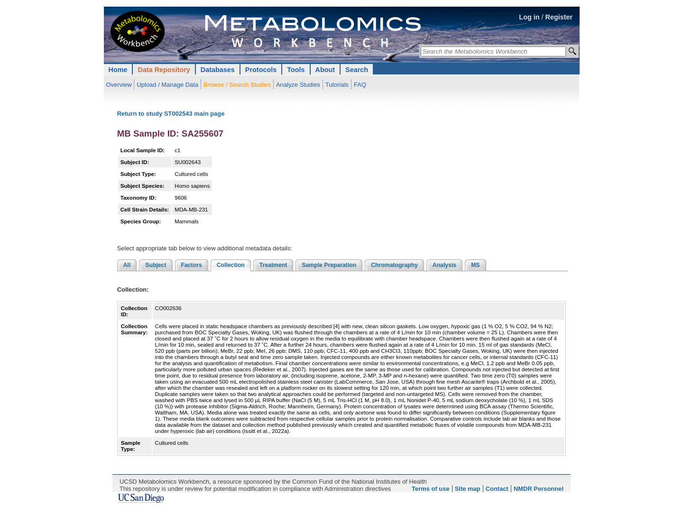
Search (356, 70)
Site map (467, 488)
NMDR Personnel (538, 488)
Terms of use (431, 488)
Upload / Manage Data (167, 84)
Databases (218, 70)
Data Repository (164, 70)
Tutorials (337, 84)
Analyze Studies (298, 84)
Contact (497, 488)
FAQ (360, 84)
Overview (119, 84)
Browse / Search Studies (237, 84)
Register (559, 17)
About (325, 70)
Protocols (261, 70)
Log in (529, 17)
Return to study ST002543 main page (171, 113)
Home (118, 70)
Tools (296, 70)
